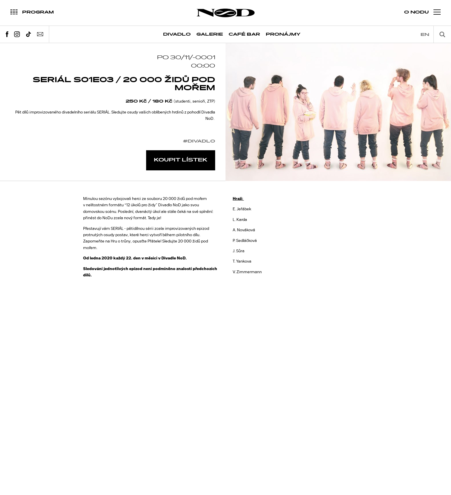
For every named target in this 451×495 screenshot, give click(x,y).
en (425, 34)
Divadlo (177, 34)
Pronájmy (283, 34)
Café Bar (244, 34)
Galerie (209, 34)
